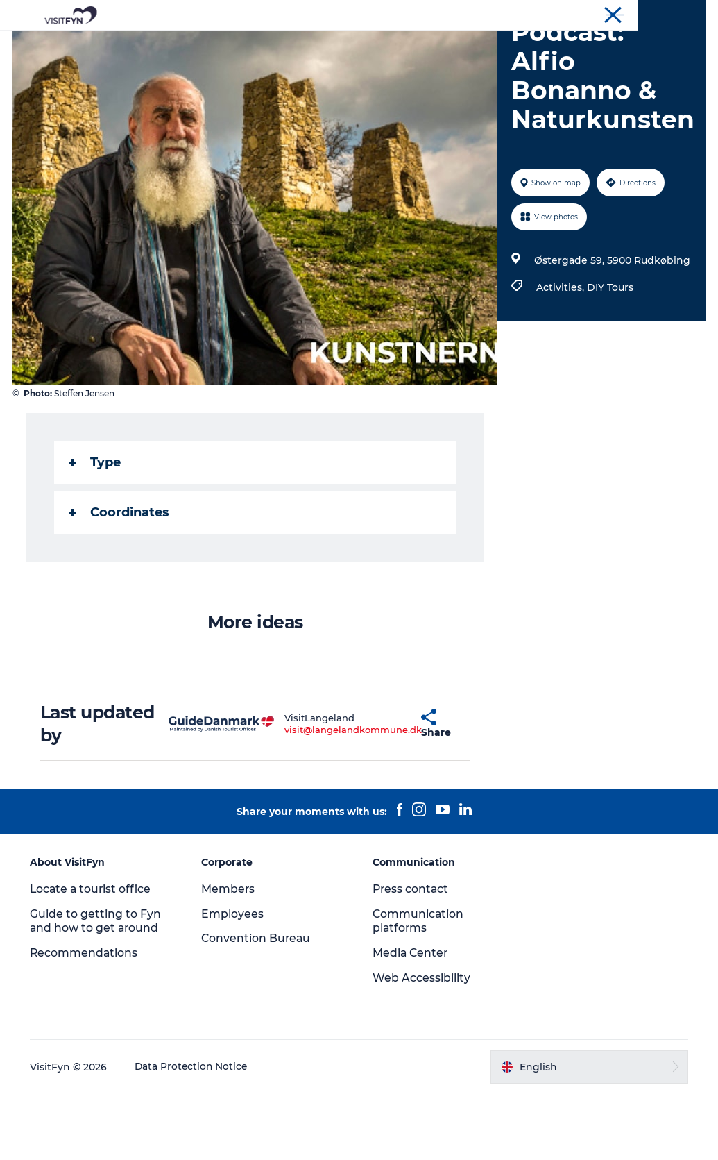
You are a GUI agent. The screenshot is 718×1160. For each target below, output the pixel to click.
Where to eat (411, 44)
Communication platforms (419, 987)
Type (96, 528)
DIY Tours (610, 353)
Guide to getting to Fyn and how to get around (97, 987)
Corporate (590, 13)
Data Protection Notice (194, 1133)
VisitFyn (540, 13)
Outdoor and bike (309, 44)
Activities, (561, 353)
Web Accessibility (422, 1043)
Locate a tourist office (93, 954)
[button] (387, 790)
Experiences (210, 44)
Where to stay (503, 44)
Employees (234, 979)
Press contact (412, 954)
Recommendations (86, 1018)
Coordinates (120, 578)
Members (230, 954)
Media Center (411, 1018)
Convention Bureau (664, 13)
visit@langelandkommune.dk (319, 795)
